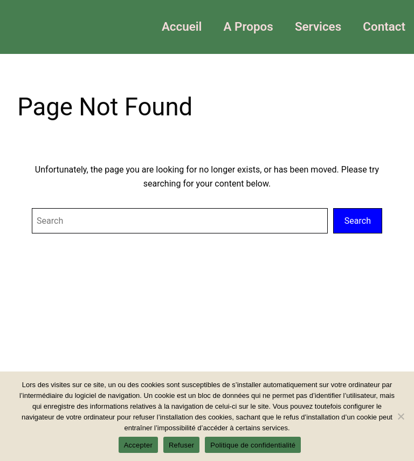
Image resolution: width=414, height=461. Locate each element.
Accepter (138, 445)
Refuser (181, 445)
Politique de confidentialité (252, 445)
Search (357, 221)
